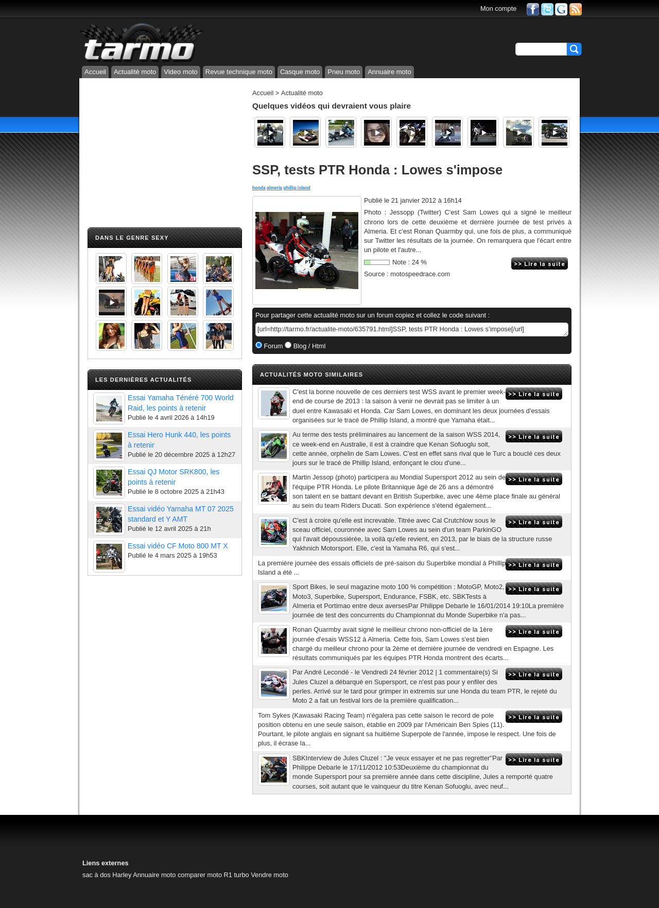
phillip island (296, 187)
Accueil (95, 72)
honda (259, 187)
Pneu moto (343, 72)
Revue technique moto (238, 72)
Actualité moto (135, 72)
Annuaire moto (389, 72)
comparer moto (200, 875)
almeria (274, 187)
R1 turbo (236, 875)
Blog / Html (308, 346)
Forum (272, 346)
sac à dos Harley (106, 875)
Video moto (181, 72)
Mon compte (498, 8)
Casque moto (300, 72)
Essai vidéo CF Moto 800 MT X (178, 546)
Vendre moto (269, 875)
